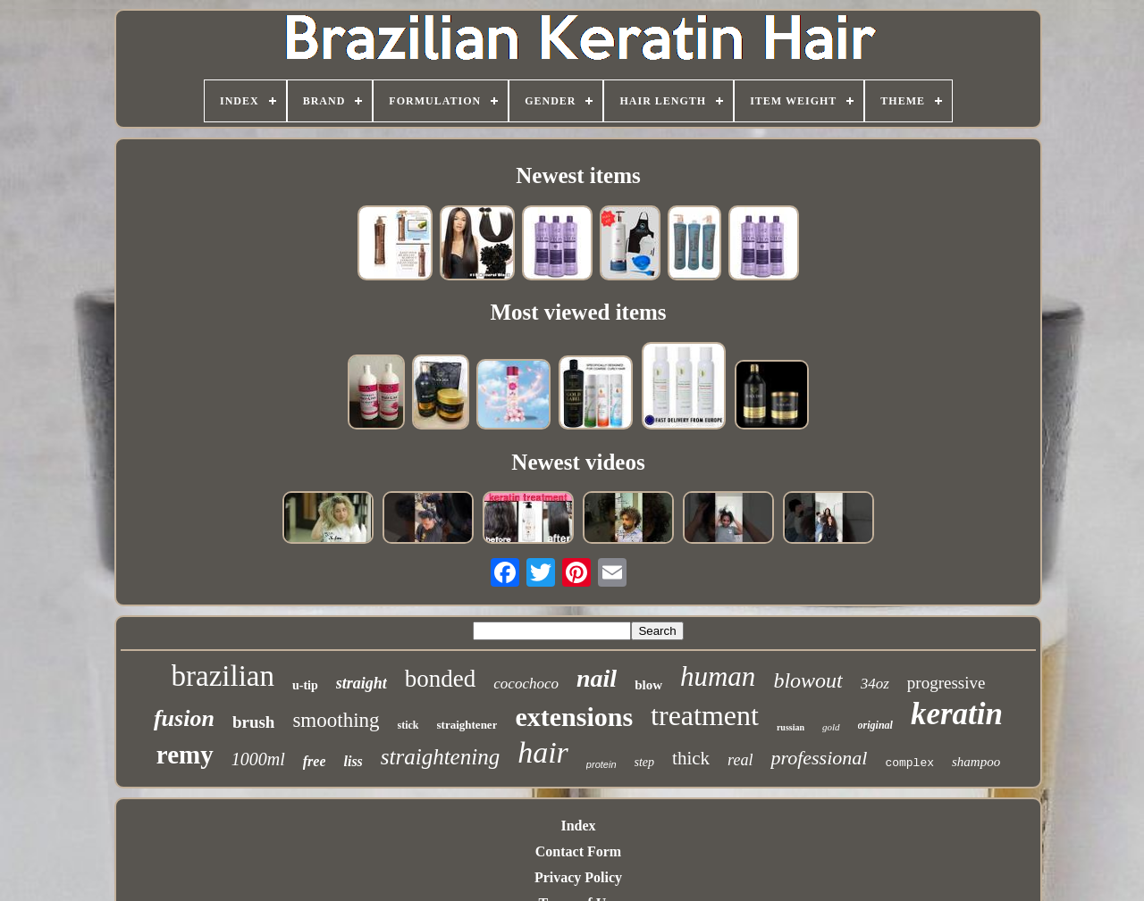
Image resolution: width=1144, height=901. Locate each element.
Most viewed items (578, 312)
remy (185, 754)
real (740, 760)
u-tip (305, 685)
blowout (807, 680)
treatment (705, 715)
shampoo (976, 762)
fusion (184, 718)
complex (909, 763)
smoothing (335, 720)
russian (790, 727)
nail (596, 678)
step (645, 762)
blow (648, 685)
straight (361, 683)
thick (691, 758)
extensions (574, 716)
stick (408, 725)
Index (577, 825)
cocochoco (526, 683)
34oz (875, 683)
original (875, 725)
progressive (946, 682)
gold (831, 727)
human (717, 676)
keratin (957, 714)
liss (352, 761)
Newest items (578, 175)
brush (253, 722)
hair (542, 752)
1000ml (258, 759)
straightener (467, 724)
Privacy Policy (578, 877)
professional (818, 758)
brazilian (223, 676)
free (314, 761)
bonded (440, 678)
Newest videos (577, 462)
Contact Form (578, 851)
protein (601, 764)
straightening (440, 757)
